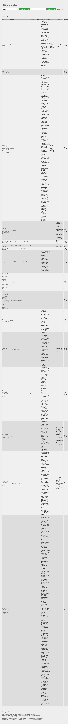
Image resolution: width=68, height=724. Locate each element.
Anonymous (13, 230)
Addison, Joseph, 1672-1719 (17, 44)
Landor (18, 717)
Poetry (27, 718)
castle (8, 715)
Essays (16, 714)
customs (26, 716)
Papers (19, 715)
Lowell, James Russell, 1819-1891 (19, 282)
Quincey (4, 715)
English (13, 714)
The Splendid (5, 241)
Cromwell (44, 716)
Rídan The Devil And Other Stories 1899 (5, 483)
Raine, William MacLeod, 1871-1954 (19, 242)
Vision (3, 714)
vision (6, 714)
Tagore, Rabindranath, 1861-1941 (19, 436)
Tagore (15, 718)
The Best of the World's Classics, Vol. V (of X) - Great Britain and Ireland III (5, 610)
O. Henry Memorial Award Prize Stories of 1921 (5, 393)
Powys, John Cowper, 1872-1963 (18, 245)
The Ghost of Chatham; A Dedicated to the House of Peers (5, 230)
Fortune (14, 717)
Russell (33, 714)
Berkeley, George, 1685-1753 (18, 72)
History (15, 715)
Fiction (27, 714)
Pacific (6, 719)
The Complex (5, 245)
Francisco (23, 718)
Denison (30, 718)
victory (14, 719)
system (24, 719)
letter (19, 714)
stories (9, 714)
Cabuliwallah (32, 719)
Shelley (26, 715)
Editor (19, 718)
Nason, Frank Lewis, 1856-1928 (18, 248)
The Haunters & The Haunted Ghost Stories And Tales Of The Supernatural (5, 148)
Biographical (11, 718)
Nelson (34, 715)
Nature (41, 718)
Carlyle (23, 715)
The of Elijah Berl (5, 248)
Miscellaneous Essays (6, 261)
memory (17, 719)
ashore (37, 718)
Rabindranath (4, 718)
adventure (31, 715)
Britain (33, 718)
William (3, 719)
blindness (4, 717)
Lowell (30, 714)
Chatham (10, 719)
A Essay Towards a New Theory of (5, 72)
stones (20, 719)
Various (12, 148)
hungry (28, 719)
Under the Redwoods (5, 349)
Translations (35, 717)
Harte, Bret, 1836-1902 (16, 349)
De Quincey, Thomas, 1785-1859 (18, 261)
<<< (3, 18)
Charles (11, 715)
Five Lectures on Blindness (5, 320)
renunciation (38, 719)
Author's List (60, 9)
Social (21, 716)
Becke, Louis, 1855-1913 (16, 483)
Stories (23, 714)
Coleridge (38, 715)
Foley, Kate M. (14, 320)
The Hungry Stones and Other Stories (5, 436)
